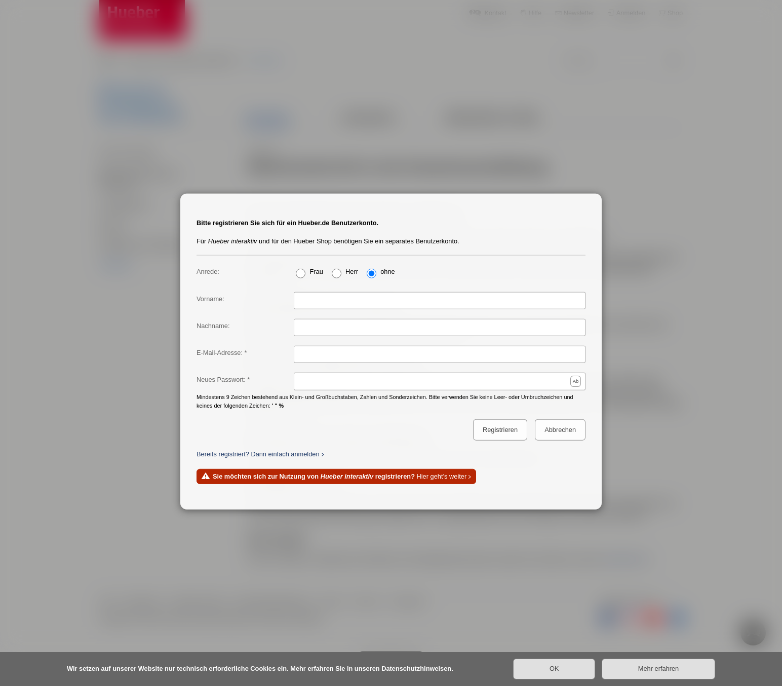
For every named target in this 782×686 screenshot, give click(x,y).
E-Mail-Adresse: (220, 352)
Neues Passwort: (221, 379)
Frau (316, 271)
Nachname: (213, 325)
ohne (387, 271)
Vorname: (210, 298)
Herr (351, 271)
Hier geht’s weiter (339, 476)
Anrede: (208, 271)
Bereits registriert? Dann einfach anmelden (258, 453)
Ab (576, 380)
